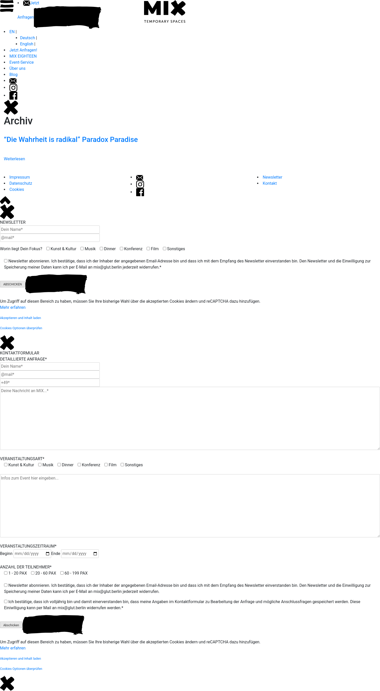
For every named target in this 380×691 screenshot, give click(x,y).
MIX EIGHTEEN (23, 56)
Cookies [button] (16, 189)
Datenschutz (20, 183)
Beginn (25, 553)
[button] (20, 317)
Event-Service (21, 62)
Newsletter (272, 177)
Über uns (17, 68)
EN (12, 31)
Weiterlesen (14, 158)
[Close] (7, 211)
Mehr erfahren (12, 307)
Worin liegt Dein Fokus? (21, 248)
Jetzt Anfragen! (23, 50)
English (26, 44)
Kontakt (270, 183)
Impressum (19, 177)
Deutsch (27, 37)
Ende (75, 553)
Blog (13, 74)
